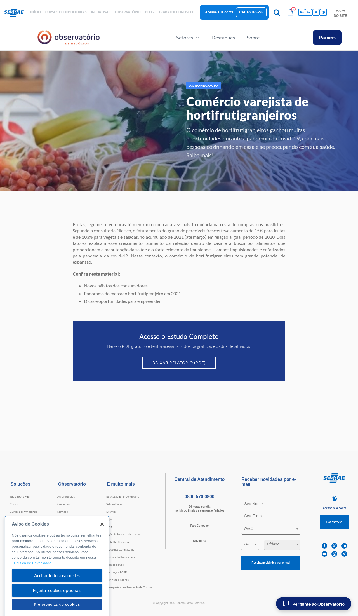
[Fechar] (102, 537)
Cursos (14, 504)
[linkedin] (344, 546)
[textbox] (273, 529)
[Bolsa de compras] (290, 12)
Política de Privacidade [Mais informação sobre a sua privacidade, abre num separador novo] (32, 576)
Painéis (327, 37)
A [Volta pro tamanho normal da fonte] (316, 12)
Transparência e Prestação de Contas (129, 587)
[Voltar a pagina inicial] (16, 12)
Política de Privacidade (120, 557)
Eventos (111, 511)
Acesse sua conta (219, 12)
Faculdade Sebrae (21, 526)
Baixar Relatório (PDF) (179, 362)
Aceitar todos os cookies (57, 588)
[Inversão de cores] (323, 12)
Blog (109, 526)
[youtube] (324, 554)
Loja (109, 519)
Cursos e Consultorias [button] (66, 12)
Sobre (253, 37)
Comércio (63, 504)
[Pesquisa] (277, 12)
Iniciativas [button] (100, 12)
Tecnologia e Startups (70, 526)
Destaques (223, 37)
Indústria (63, 519)
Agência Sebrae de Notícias (123, 534)
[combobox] (270, 530)
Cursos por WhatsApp (23, 511)
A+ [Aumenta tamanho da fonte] (302, 12)
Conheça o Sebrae (117, 579)
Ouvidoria (199, 540)
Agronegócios (66, 496)
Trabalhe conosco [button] (176, 12)
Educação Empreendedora (122, 496)
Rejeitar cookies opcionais (57, 603)
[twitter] (334, 546)
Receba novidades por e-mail (270, 562)
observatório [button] (128, 12)
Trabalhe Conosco (117, 542)
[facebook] (324, 546)
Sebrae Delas (114, 504)
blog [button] (149, 12)
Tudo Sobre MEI (20, 496)
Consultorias (18, 519)
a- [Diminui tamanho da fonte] (308, 12)
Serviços (62, 511)
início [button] (35, 12)
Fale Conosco (199, 525)
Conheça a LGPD (116, 572)
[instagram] (334, 554)
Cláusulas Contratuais (120, 549)
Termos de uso (115, 564)
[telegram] (344, 554)
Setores (188, 37)
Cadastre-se (251, 12)
